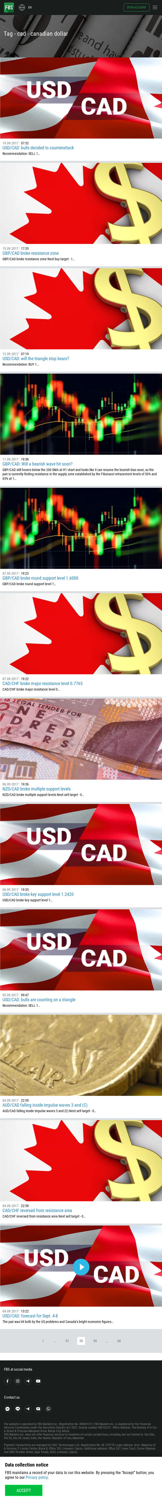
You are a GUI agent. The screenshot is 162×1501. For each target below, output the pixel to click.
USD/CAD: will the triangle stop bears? (35, 358)
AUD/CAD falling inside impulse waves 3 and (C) (45, 1105)
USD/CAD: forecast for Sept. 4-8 (30, 1315)
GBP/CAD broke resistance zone (30, 253)
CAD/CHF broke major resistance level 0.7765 (42, 683)
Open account (136, 7)
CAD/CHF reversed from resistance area (37, 1210)
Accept (23, 1490)
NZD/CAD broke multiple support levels (36, 788)
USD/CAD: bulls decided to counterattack (38, 147)
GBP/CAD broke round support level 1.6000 (40, 578)
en (29, 7)
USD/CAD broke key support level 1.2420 (38, 894)
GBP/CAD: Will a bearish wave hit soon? (37, 464)
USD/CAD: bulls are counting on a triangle (38, 999)
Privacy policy (37, 1477)
